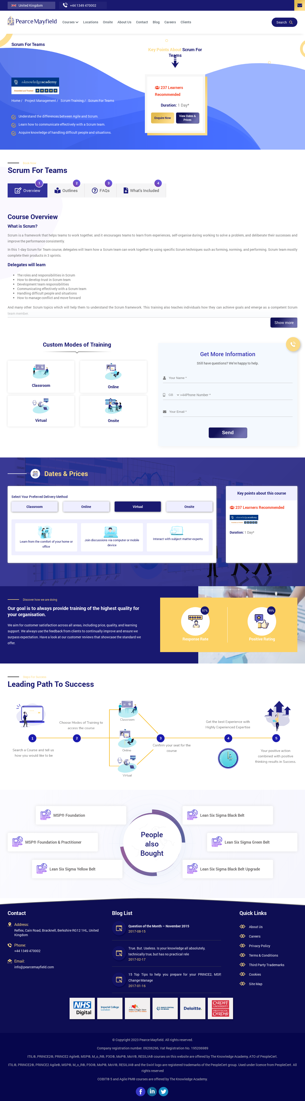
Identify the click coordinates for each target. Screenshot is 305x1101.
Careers (170, 22)
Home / (16, 100)
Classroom (34, 506)
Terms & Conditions (263, 955)
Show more (284, 322)
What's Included (143, 188)
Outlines (68, 188)
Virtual (138, 506)
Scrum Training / (73, 100)
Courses (70, 22)
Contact (142, 22)
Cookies (255, 974)
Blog (156, 22)
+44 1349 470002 (27, 951)
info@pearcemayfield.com (34, 967)
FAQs (102, 188)
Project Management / (41, 100)
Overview (29, 188)
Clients (186, 22)
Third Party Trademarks (266, 965)
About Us (124, 22)
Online (86, 506)
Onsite (108, 22)
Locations (90, 22)
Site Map (255, 984)
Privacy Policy (259, 946)
